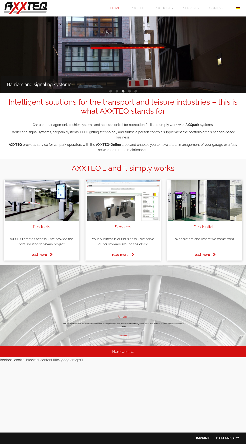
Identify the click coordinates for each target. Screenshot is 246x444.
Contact (217, 8)
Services (191, 8)
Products (164, 8)
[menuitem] (237, 8)
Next (240, 55)
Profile (137, 8)
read (122, 335)
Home (115, 8)
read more (39, 255)
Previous (6, 55)
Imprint (203, 438)
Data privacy (227, 438)
